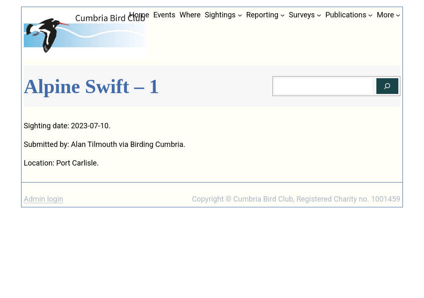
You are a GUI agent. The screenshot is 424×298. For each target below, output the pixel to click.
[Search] (387, 86)
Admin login (43, 199)
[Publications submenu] (370, 15)
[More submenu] (398, 15)
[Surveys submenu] (319, 15)
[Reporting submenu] (282, 15)
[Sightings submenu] (240, 15)
